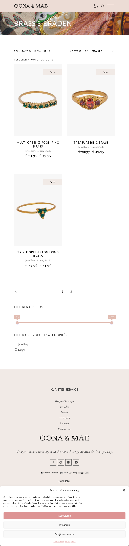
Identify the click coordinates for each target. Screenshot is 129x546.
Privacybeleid (70, 541)
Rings (40, 150)
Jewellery (30, 150)
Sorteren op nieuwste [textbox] (86, 51)
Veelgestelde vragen (64, 401)
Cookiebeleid (59, 541)
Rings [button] (21, 349)
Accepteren (64, 515)
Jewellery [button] (23, 344)
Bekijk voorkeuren (64, 534)
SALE (48, 150)
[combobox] (91, 51)
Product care (64, 429)
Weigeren (64, 524)
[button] (124, 490)
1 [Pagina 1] (62, 291)
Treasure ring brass (91, 142)
